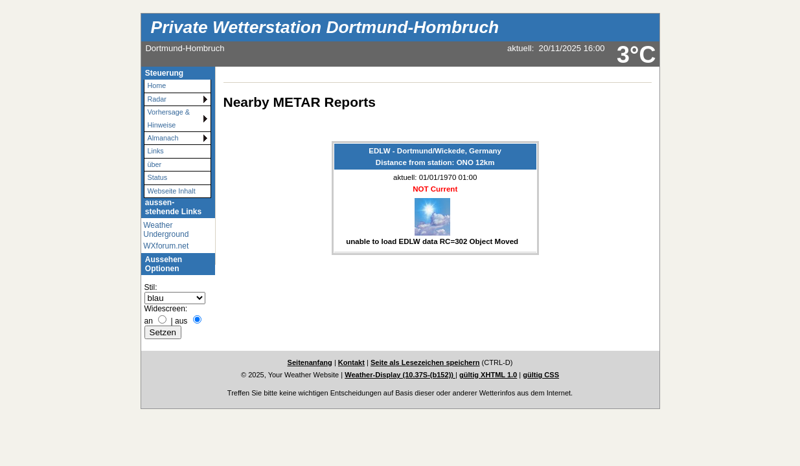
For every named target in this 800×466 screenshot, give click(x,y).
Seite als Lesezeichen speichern (425, 362)
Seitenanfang (310, 362)
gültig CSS (541, 375)
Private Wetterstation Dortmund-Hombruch (325, 27)
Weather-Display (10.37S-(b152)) (400, 375)
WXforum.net (166, 245)
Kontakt (351, 362)
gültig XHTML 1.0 (488, 375)
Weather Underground (166, 230)
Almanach (163, 138)
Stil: (150, 287)
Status (158, 177)
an (148, 321)
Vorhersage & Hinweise (169, 118)
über (155, 164)
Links (156, 151)
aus (181, 321)
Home (157, 85)
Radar (157, 99)
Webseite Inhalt (172, 191)
